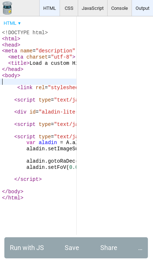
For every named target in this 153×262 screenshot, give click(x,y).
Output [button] (142, 8)
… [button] (140, 247)
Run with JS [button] (27, 247)
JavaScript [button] (93, 8)
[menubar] (58, 21)
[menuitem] (13, 23)
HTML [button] (49, 8)
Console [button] (119, 8)
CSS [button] (69, 8)
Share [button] (108, 247)
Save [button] (72, 247)
